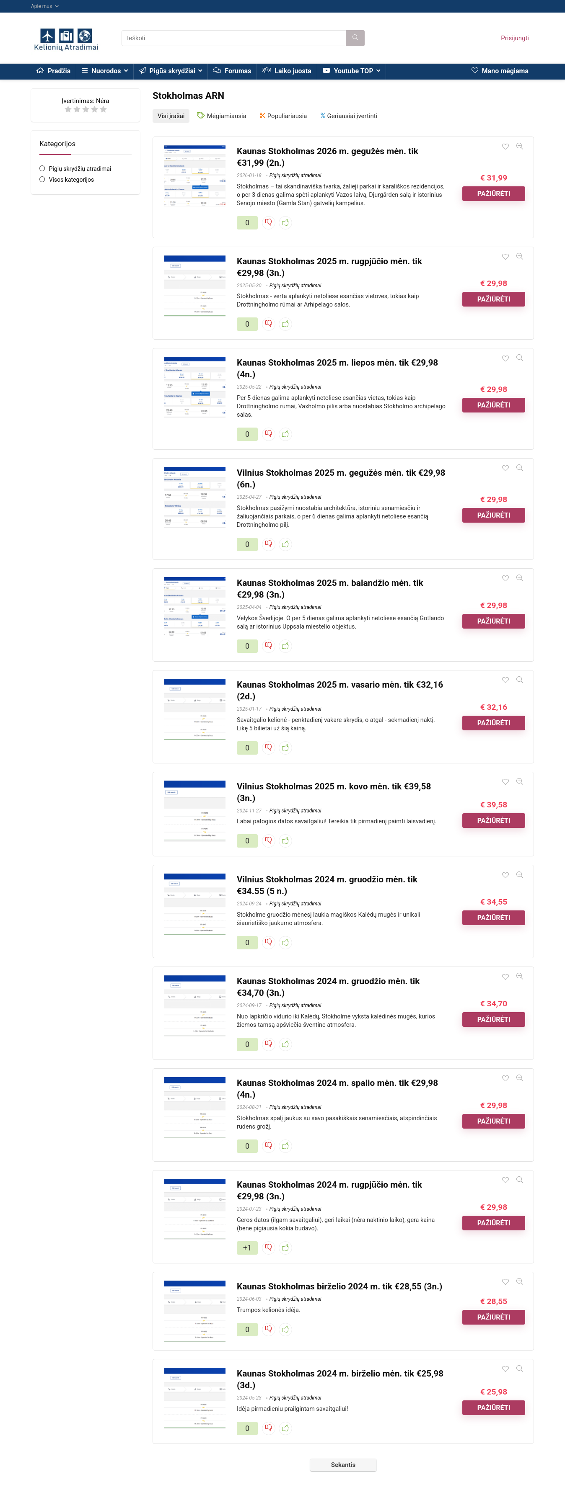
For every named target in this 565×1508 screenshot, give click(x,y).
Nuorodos (101, 71)
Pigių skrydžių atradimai (80, 168)
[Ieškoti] (355, 38)
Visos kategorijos (71, 179)
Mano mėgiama (500, 71)
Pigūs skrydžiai (167, 71)
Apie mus (41, 6)
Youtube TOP (348, 71)
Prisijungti (515, 38)
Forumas (232, 71)
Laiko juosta (286, 71)
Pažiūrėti (494, 192)
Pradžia (53, 71)
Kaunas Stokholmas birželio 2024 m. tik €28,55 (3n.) (339, 1285)
